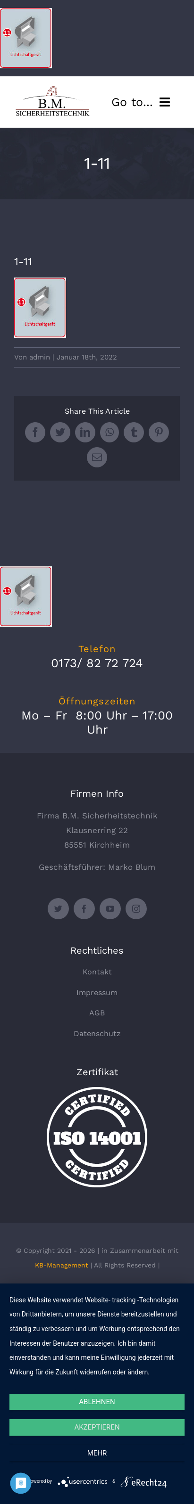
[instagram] (136, 908)
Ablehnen (97, 1402)
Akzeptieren (96, 1427)
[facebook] (84, 908)
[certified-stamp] (97, 1090)
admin (39, 357)
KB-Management (61, 1265)
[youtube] (110, 908)
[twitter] (58, 908)
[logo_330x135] (54, 89)
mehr (97, 1453)
